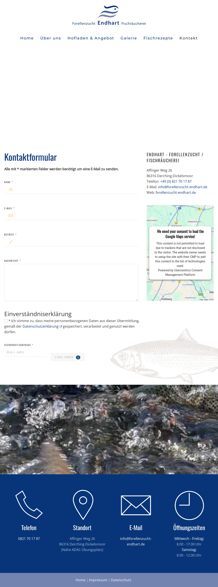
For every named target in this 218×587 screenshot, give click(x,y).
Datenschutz (121, 580)
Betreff (10, 234)
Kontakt (188, 38)
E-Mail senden (67, 357)
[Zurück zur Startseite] (109, 15)
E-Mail (9, 208)
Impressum (98, 580)
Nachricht (12, 260)
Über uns (50, 38)
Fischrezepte (158, 38)
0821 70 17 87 (29, 538)
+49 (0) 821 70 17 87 (176, 181)
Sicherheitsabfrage (18, 345)
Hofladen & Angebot (90, 38)
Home (27, 38)
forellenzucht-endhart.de (176, 192)
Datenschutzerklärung (42, 326)
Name (8, 182)
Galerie (128, 38)
